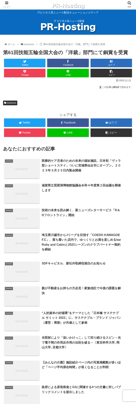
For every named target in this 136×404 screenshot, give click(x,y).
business (10, 103)
